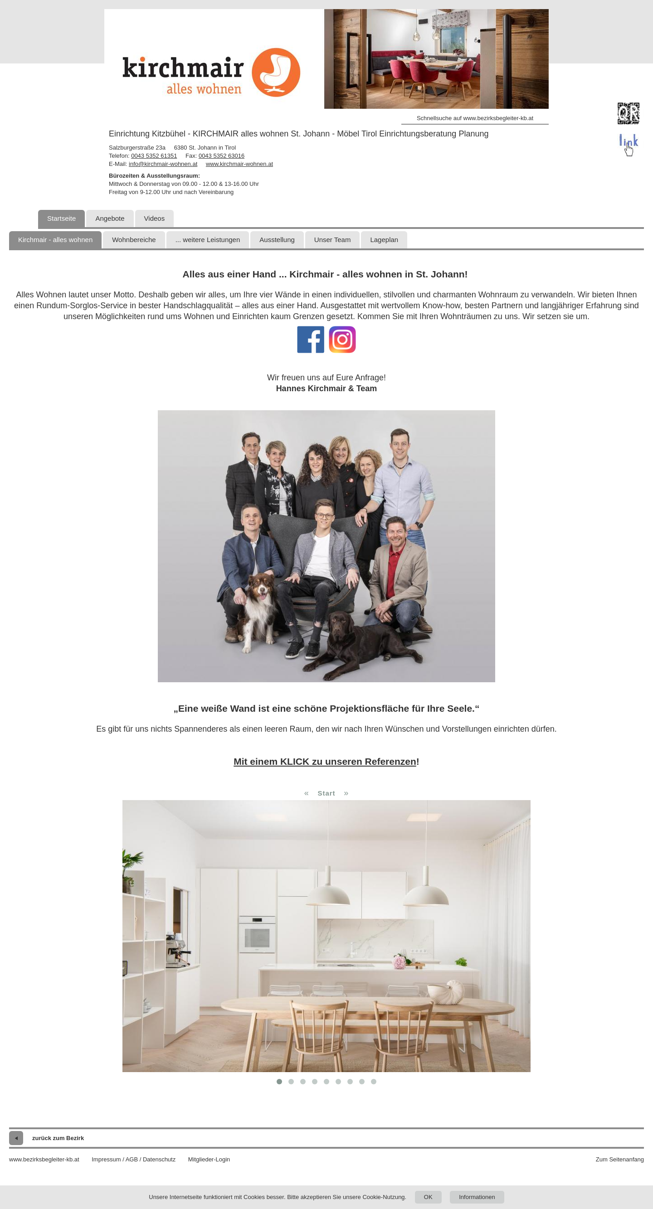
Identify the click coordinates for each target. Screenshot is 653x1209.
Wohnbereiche (134, 239)
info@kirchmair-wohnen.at (163, 163)
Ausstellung (277, 239)
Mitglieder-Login (209, 1159)
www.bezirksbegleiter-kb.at (44, 1159)
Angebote (109, 218)
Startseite (61, 218)
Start (326, 793)
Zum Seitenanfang (620, 1159)
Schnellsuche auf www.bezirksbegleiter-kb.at (475, 118)
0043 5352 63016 (221, 155)
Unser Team (332, 239)
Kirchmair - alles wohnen (55, 239)
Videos (154, 218)
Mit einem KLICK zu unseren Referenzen (325, 761)
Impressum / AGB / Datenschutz (133, 1159)
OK (428, 1197)
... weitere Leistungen (207, 239)
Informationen (477, 1197)
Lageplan (384, 239)
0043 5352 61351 (154, 155)
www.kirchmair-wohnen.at (239, 163)
